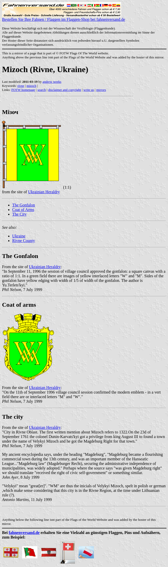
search (41, 90)
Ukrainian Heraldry (44, 192)
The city (12, 416)
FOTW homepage (23, 90)
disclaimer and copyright (64, 90)
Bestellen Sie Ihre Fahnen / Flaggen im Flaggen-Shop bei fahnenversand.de (63, 18)
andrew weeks (52, 82)
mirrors (101, 90)
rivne (20, 86)
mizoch (31, 86)
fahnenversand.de (24, 532)
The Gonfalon (23, 205)
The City (19, 214)
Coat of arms (19, 304)
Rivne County (23, 240)
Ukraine (18, 236)
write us (88, 90)
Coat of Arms (23, 209)
